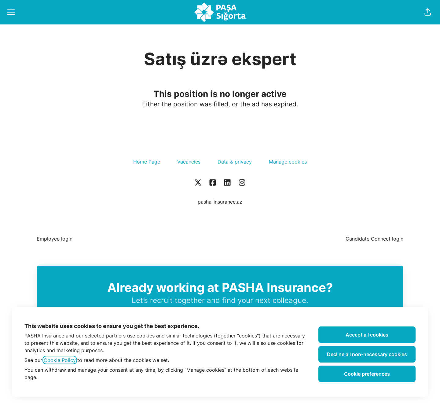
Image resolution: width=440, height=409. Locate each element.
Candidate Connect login (374, 239)
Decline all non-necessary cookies (367, 354)
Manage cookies (288, 162)
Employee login (54, 239)
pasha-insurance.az (220, 202)
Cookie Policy (60, 360)
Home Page (146, 162)
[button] (427, 12)
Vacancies (188, 162)
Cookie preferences (367, 374)
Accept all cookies (367, 335)
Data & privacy (235, 162)
